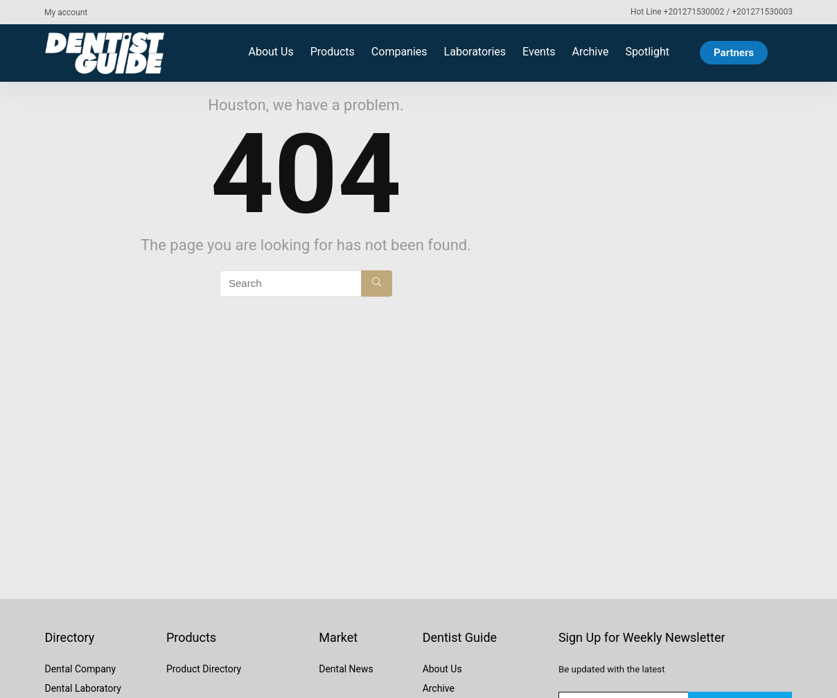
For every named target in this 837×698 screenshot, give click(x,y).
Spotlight (647, 51)
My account (65, 12)
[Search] (376, 283)
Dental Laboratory (82, 688)
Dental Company (80, 668)
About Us (270, 51)
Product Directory (203, 668)
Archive (590, 51)
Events (538, 51)
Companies (399, 51)
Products (332, 51)
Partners (734, 52)
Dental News (346, 668)
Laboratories (475, 51)
